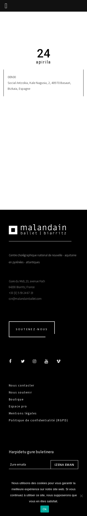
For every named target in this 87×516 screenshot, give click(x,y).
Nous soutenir (20, 392)
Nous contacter (21, 385)
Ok (45, 509)
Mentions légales (23, 413)
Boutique (16, 399)
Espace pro (18, 406)
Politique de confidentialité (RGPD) (38, 420)
